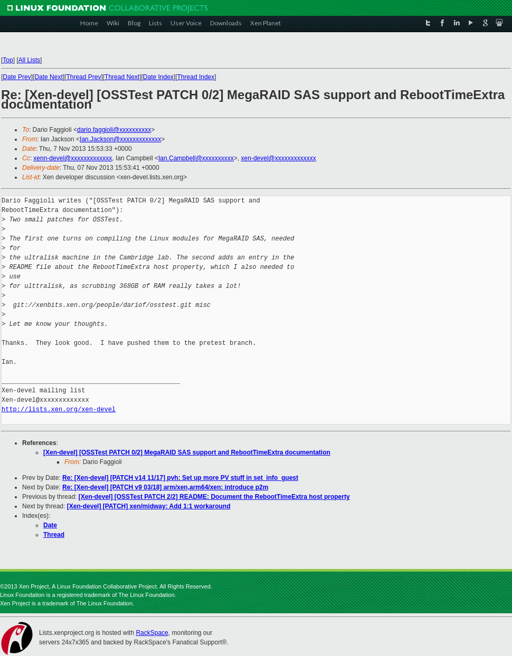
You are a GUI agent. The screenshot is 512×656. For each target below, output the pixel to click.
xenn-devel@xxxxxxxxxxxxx (72, 158)
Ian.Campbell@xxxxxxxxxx (196, 158)
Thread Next (122, 77)
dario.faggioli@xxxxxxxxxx (114, 129)
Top (8, 60)
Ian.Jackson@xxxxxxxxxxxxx (120, 139)
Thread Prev (83, 77)
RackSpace (152, 632)
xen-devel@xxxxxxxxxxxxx (278, 158)
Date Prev (17, 77)
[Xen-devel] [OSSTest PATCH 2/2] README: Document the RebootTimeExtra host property (214, 496)
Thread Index (196, 77)
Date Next (48, 77)
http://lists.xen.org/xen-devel (59, 409)
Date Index (158, 77)
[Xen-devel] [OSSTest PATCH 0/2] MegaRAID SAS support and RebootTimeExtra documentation (186, 452)
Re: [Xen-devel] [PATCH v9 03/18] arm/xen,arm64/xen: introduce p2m (165, 487)
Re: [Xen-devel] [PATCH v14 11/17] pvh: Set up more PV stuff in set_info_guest (180, 477)
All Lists (29, 60)
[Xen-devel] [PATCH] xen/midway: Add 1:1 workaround (149, 506)
